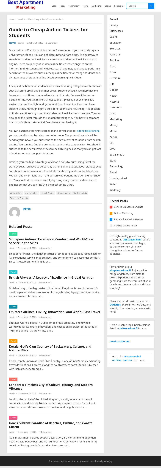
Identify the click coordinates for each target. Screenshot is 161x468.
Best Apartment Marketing (69, 462)
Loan (113, 114)
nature (114, 137)
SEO (112, 143)
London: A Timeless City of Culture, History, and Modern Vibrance (51, 387)
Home (12, 20)
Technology (117, 167)
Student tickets (81, 194)
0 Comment (52, 43)
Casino (114, 37)
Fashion (115, 61)
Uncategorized (119, 179)
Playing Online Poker (126, 228)
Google (114, 90)
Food (113, 67)
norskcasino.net (120, 355)
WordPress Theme (92, 462)
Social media (117, 155)
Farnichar (116, 55)
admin (22, 43)
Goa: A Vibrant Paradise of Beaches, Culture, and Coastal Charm (52, 426)
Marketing (116, 120)
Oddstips (116, 314)
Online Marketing (124, 215)
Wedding (115, 190)
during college (32, 194)
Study (113, 161)
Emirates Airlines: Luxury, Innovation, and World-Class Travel (55, 313)
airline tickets (17, 194)
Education (116, 43)
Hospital (115, 102)
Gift (112, 84)
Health (114, 96)
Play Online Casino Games (129, 222)
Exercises (115, 49)
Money (114, 126)
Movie (113, 131)
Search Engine (48, 194)
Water (113, 185)
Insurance (116, 108)
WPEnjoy (108, 462)
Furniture (115, 79)
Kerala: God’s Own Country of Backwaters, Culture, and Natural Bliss (51, 349)
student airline (64, 194)
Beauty (114, 25)
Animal (114, 20)
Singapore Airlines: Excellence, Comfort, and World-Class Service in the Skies (52, 242)
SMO (113, 149)
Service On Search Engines (129, 209)
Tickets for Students (19, 199)
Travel (20, 20)
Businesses (116, 31)
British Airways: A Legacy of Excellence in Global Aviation (52, 278)
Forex (113, 73)
